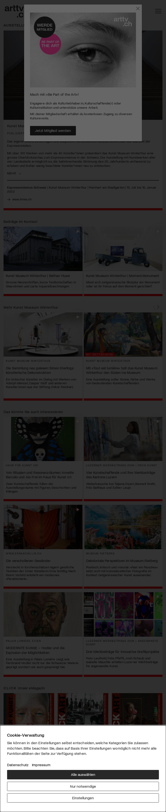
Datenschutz (17, 764)
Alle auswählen (83, 774)
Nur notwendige (83, 786)
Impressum (41, 764)
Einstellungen (83, 797)
